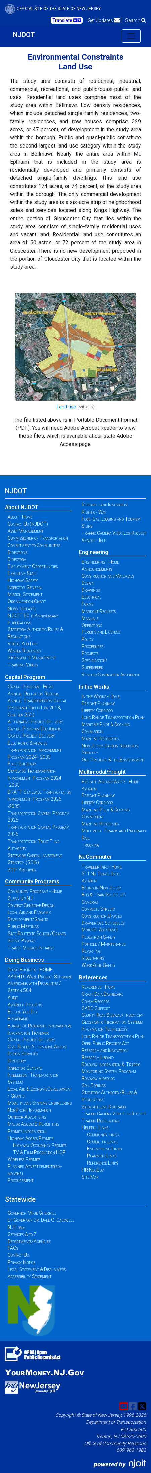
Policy (88, 639)
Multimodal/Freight (102, 771)
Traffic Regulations (100, 1120)
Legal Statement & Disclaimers (37, 1269)
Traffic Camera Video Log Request (114, 533)
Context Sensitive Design (31, 905)
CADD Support (96, 1008)
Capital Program (25, 677)
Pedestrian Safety (99, 937)
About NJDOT (21, 507)
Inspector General (25, 587)
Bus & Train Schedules (103, 894)
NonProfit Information (29, 1110)
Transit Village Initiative (31, 947)
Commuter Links (102, 1141)
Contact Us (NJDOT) (28, 524)
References (93, 977)
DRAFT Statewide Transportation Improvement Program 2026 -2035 (39, 799)
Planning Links (101, 1155)
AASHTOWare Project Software (40, 976)
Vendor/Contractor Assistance (111, 674)
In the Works (94, 687)
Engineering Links (104, 1148)
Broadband (18, 1018)
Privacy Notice (21, 1262)
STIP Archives (22, 869)
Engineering (93, 552)
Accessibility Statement (29, 1276)
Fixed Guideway (22, 763)
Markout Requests (99, 611)
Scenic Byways (21, 940)
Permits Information (27, 1131)
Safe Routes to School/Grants (37, 933)
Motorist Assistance (100, 929)
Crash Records (95, 1001)
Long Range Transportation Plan (113, 717)
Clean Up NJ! (20, 898)
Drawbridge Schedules (103, 923)
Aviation (89, 788)
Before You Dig (22, 1011)
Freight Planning (99, 703)
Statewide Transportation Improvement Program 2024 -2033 (34, 778)
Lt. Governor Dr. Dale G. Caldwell (41, 1220)
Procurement (20, 1180)
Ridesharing (93, 958)
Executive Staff (22, 573)
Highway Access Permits (30, 1138)
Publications (19, 622)
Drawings (91, 590)
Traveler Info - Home (102, 867)
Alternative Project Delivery (35, 721)
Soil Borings (94, 1085)
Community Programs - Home (35, 891)
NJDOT (24, 35)
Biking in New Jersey (101, 887)
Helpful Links (95, 1127)
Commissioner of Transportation (38, 538)
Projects (90, 653)
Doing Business (24, 960)
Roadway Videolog (98, 1078)
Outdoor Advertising (27, 1117)
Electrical (91, 597)
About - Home (20, 517)
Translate (66, 20)
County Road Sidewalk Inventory (112, 1015)
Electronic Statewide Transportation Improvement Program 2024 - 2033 (34, 750)
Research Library (98, 1057)
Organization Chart (27, 601)
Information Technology (105, 1029)
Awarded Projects (25, 1004)
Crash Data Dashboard (102, 994)
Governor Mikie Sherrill (32, 1213)
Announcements (97, 569)
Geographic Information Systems (112, 1022)
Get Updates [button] (104, 20)
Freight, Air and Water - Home (110, 781)
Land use (66, 407)
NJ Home (16, 1227)
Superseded (92, 667)
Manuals (90, 618)
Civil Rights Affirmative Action (37, 1046)
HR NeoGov (93, 1170)
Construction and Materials (108, 576)
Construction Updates (102, 916)
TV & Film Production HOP (39, 1152)
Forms (87, 604)
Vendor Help (94, 540)
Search (135, 20)
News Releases (21, 608)
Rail (86, 838)
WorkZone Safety (99, 965)
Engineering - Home (100, 562)
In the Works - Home (101, 696)
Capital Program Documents (34, 728)
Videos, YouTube (23, 643)
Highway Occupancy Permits (39, 1145)
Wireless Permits (24, 1159)
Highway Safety (23, 580)
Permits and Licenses (101, 632)
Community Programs (32, 881)
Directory (17, 559)
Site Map (90, 1177)
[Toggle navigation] (131, 36)
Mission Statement (25, 594)
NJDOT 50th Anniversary (33, 615)
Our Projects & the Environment (113, 759)
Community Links (103, 1134)
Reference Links (102, 1163)
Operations (92, 625)
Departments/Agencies (29, 1241)
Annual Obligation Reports (33, 693)
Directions (17, 552)
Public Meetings (23, 926)
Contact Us (18, 1255)
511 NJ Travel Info (100, 873)
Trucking (91, 845)
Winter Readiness (24, 650)
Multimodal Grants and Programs (114, 830)
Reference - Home (98, 987)
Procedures (92, 646)
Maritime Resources (100, 738)
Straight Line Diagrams (104, 1106)
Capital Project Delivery (31, 736)
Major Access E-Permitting (33, 1124)
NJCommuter (95, 857)
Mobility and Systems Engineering (40, 1103)
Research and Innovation (105, 505)
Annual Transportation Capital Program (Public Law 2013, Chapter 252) (37, 708)
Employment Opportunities (33, 566)
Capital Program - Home (30, 686)
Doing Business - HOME (30, 969)
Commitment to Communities (34, 545)
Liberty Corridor (97, 710)
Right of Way (94, 512)
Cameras (90, 902)
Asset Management (25, 531)
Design (88, 583)
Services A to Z (22, 1234)
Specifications (94, 660)
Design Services (23, 1053)
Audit (13, 997)
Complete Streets (98, 909)
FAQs (13, 1248)
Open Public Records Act (105, 1043)
